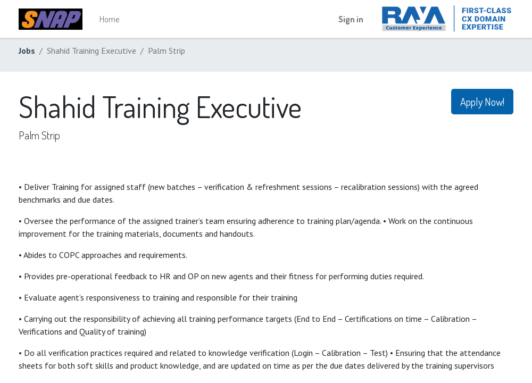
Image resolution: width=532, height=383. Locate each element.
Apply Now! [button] (482, 102)
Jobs (27, 50)
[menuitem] (109, 19)
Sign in (350, 19)
